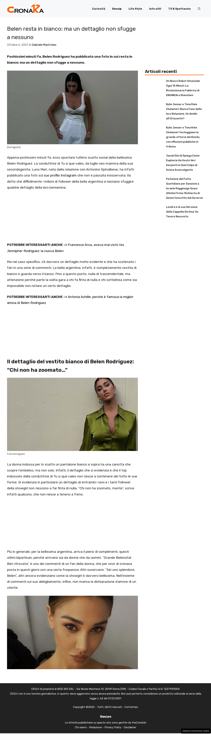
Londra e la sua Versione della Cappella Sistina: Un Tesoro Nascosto (182, 211)
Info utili (155, 8)
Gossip (117, 8)
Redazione (95, 727)
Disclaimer (130, 727)
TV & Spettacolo (179, 8)
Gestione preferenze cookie (196, 731)
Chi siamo (81, 727)
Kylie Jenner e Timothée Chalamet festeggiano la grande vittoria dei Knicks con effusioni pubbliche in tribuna (183, 137)
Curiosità (98, 8)
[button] (199, 9)
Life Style (135, 8)
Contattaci (131, 707)
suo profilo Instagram (60, 175)
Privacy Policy (113, 727)
